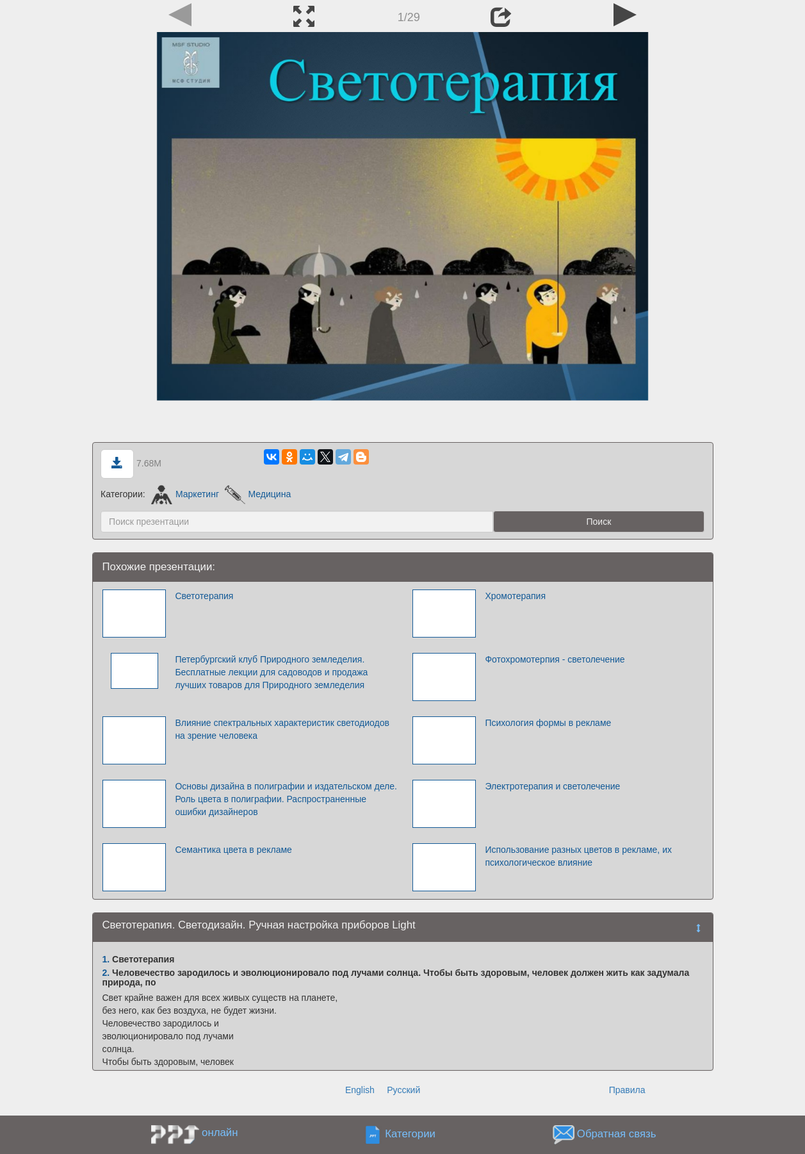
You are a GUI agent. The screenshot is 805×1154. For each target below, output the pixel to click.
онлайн (220, 1132)
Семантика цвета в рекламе (233, 850)
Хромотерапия (515, 596)
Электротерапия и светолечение (552, 786)
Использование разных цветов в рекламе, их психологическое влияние (578, 856)
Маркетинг (185, 494)
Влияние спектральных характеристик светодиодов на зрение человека (282, 729)
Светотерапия (204, 596)
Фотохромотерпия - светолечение (554, 659)
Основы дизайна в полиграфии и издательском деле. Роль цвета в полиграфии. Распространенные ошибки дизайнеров (286, 799)
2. (106, 973)
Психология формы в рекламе (548, 723)
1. (106, 959)
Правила (627, 1090)
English (360, 1090)
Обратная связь (616, 1134)
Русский (403, 1090)
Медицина (258, 494)
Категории (410, 1134)
